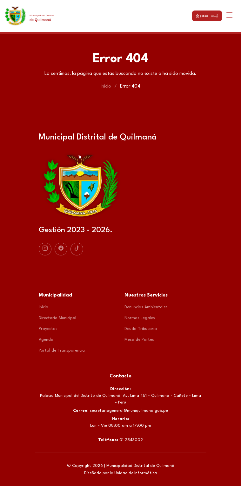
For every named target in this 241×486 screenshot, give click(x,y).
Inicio (106, 86)
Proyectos (48, 329)
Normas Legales (139, 318)
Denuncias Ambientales (146, 307)
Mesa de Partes (139, 340)
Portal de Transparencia (62, 350)
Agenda (46, 340)
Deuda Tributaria (140, 329)
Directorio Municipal (57, 318)
